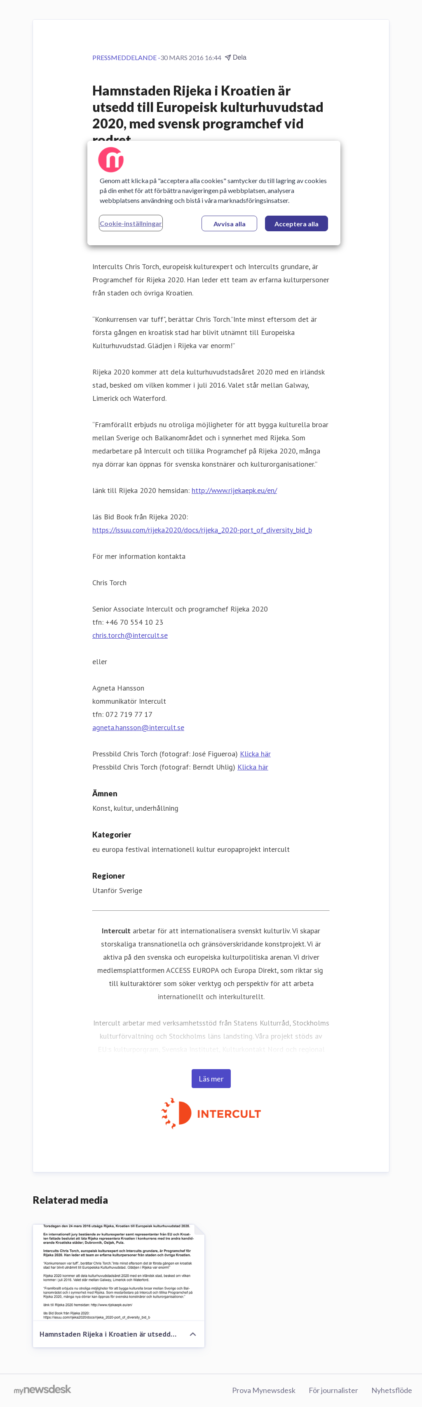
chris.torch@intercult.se (130, 635)
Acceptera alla (296, 224)
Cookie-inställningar (131, 223)
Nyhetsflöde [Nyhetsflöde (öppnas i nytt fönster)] (391, 1390)
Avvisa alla (229, 224)
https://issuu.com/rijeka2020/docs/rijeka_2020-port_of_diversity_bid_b (202, 530)
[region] (213, 193)
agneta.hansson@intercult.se (138, 727)
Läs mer (211, 1078)
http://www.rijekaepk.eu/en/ (234, 490)
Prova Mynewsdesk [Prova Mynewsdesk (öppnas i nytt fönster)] (263, 1390)
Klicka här (255, 753)
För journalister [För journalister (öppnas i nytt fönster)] (333, 1390)
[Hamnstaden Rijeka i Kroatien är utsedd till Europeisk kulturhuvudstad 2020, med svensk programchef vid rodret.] (118, 1273)
